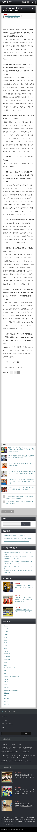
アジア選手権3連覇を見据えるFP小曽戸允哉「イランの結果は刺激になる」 (21, 456)
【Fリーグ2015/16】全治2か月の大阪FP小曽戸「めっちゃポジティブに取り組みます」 (21, 473)
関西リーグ (6, 698)
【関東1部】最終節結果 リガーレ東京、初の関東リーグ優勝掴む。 (25, 777)
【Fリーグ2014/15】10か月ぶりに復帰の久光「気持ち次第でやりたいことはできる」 (24, 791)
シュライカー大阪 (9, 17)
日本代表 (6, 679)
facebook (28, 2)
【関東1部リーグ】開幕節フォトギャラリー (14, 535)
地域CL (5, 662)
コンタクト (4, 716)
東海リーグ (6, 687)
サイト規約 (4, 720)
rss (23, 2)
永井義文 (16, 17)
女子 (5, 670)
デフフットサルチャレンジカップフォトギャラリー (16, 541)
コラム (5, 642)
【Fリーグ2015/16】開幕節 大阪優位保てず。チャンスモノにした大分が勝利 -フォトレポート (22, 481)
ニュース (6, 645)
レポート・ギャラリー (14, 16)
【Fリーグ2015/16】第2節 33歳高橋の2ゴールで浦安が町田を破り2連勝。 (24, 599)
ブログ (5, 648)
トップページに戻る (8, 511)
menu (33, 2)
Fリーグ (7, 16)
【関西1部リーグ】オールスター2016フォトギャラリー (16, 761)
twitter (25, 2)
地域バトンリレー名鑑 (9, 667)
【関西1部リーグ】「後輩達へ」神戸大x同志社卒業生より (18, 538)
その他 (5, 637)
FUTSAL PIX (11, 829)
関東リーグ (6, 693)
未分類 (5, 684)
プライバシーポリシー (7, 724)
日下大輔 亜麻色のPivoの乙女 (11, 676)
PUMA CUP (6, 634)
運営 (2, 727)
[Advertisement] (20, 22)
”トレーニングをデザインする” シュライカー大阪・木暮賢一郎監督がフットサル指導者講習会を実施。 (21, 449)
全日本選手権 (7, 653)
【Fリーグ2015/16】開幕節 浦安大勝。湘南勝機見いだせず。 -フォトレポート (19, 502)
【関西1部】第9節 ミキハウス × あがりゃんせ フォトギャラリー (24, 587)
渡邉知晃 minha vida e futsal (11, 690)
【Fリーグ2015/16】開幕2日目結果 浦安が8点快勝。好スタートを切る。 (21, 488)
